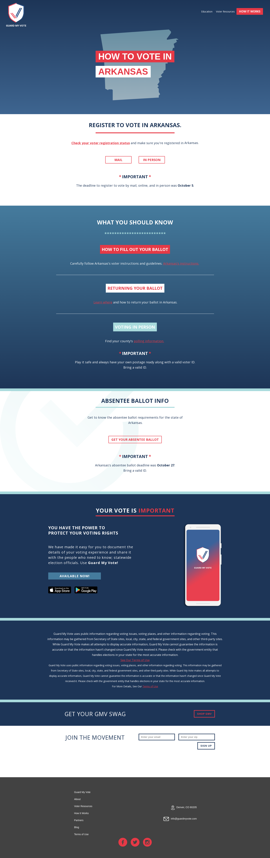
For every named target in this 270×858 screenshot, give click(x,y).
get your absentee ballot (135, 439)
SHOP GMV (204, 713)
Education (206, 11)
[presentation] (188, 760)
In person (152, 160)
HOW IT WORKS (249, 11)
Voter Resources (225, 11)
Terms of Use (150, 686)
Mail (118, 160)
